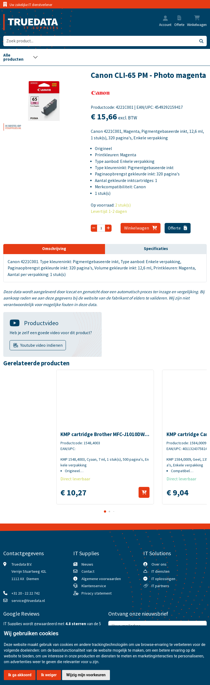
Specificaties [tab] (156, 248)
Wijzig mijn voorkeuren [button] (86, 675)
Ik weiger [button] (49, 675)
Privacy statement (96, 593)
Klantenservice (93, 585)
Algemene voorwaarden (101, 578)
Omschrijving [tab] (54, 248)
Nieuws (87, 564)
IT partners (160, 585)
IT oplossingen (163, 578)
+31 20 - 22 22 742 (25, 593)
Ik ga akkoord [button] (19, 675)
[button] (165, 18)
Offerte (177, 228)
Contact (87, 571)
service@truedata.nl (28, 600)
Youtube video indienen (41, 345)
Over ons (159, 564)
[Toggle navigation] (20, 57)
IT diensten (160, 571)
